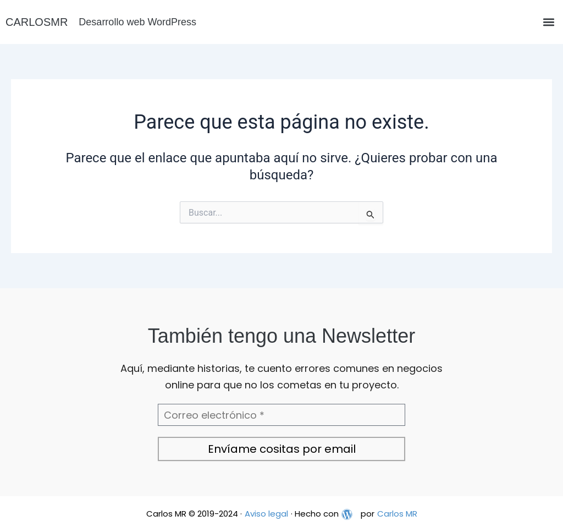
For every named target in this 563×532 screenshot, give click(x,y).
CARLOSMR (36, 22)
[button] (548, 22)
